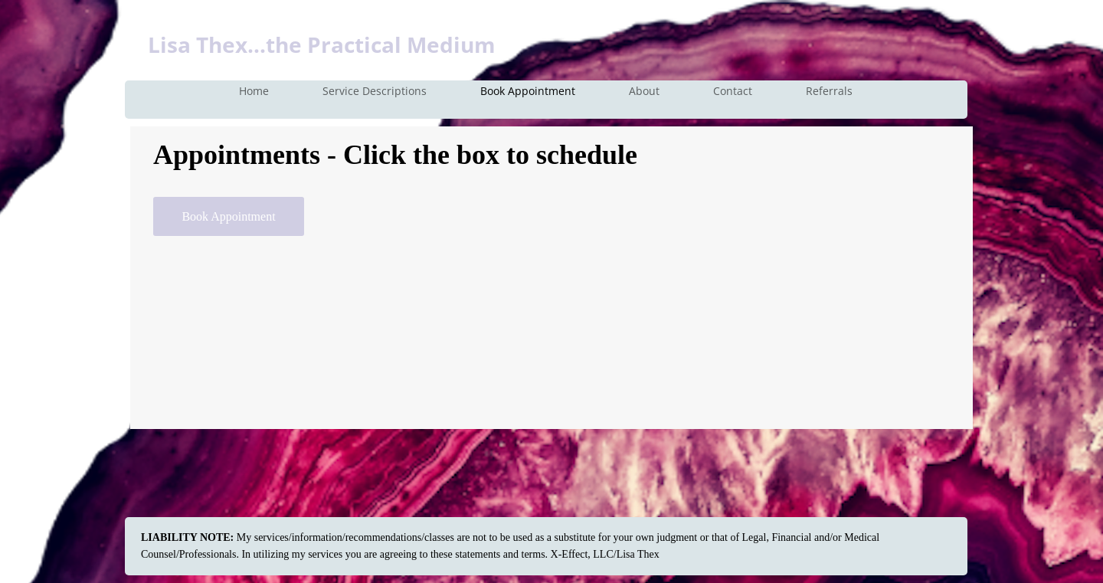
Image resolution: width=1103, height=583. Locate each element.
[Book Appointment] (228, 216)
